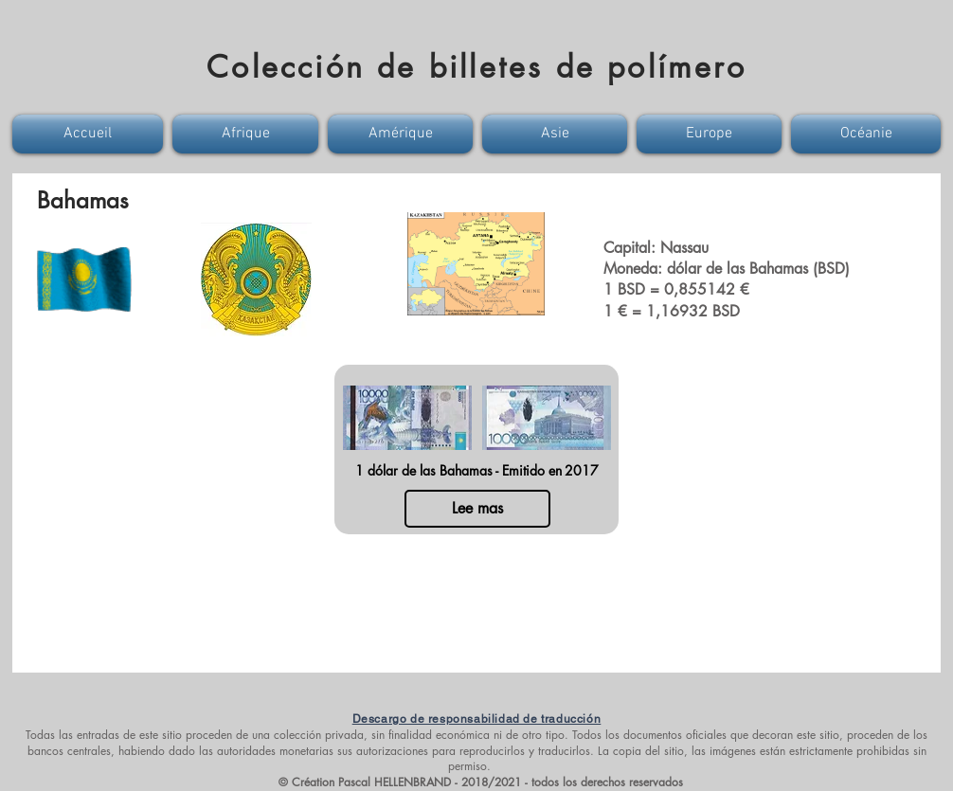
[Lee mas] (477, 509)
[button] (90, 134)
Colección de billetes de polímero (476, 66)
